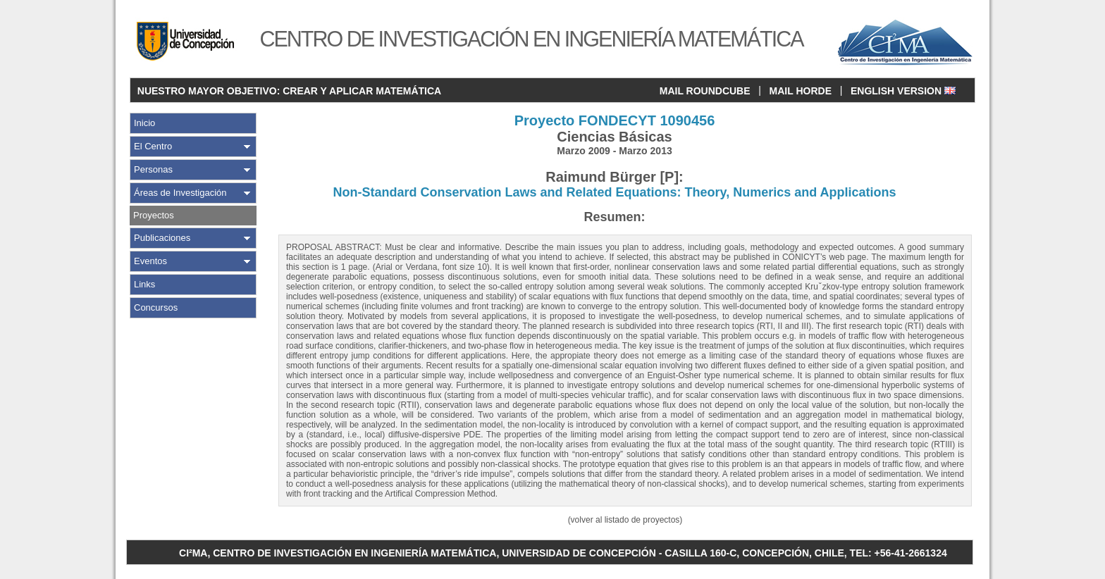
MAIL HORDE (801, 90)
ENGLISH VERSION (903, 90)
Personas (153, 169)
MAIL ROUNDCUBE (705, 90)
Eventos (150, 261)
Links (144, 284)
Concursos (156, 307)
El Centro (153, 146)
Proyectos (153, 215)
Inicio (144, 123)
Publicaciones (162, 237)
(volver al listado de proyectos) (625, 520)
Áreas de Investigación (180, 192)
